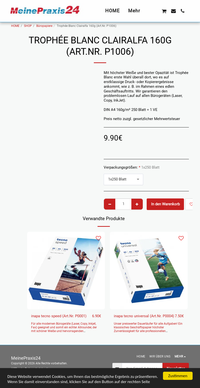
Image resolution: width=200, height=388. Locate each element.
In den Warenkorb (165, 204)
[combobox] (123, 179)
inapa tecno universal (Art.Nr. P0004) (144, 316)
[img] (66, 270)
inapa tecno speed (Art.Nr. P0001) (58, 316)
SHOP (28, 26)
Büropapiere (44, 26)
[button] (154, 10)
